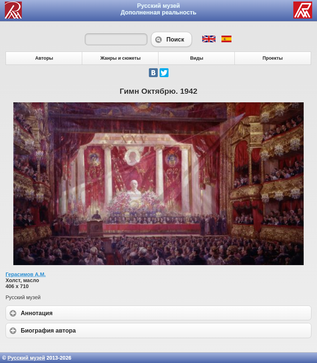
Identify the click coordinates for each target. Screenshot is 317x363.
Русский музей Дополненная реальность (159, 9)
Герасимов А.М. (26, 274)
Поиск (171, 39)
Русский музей (26, 358)
